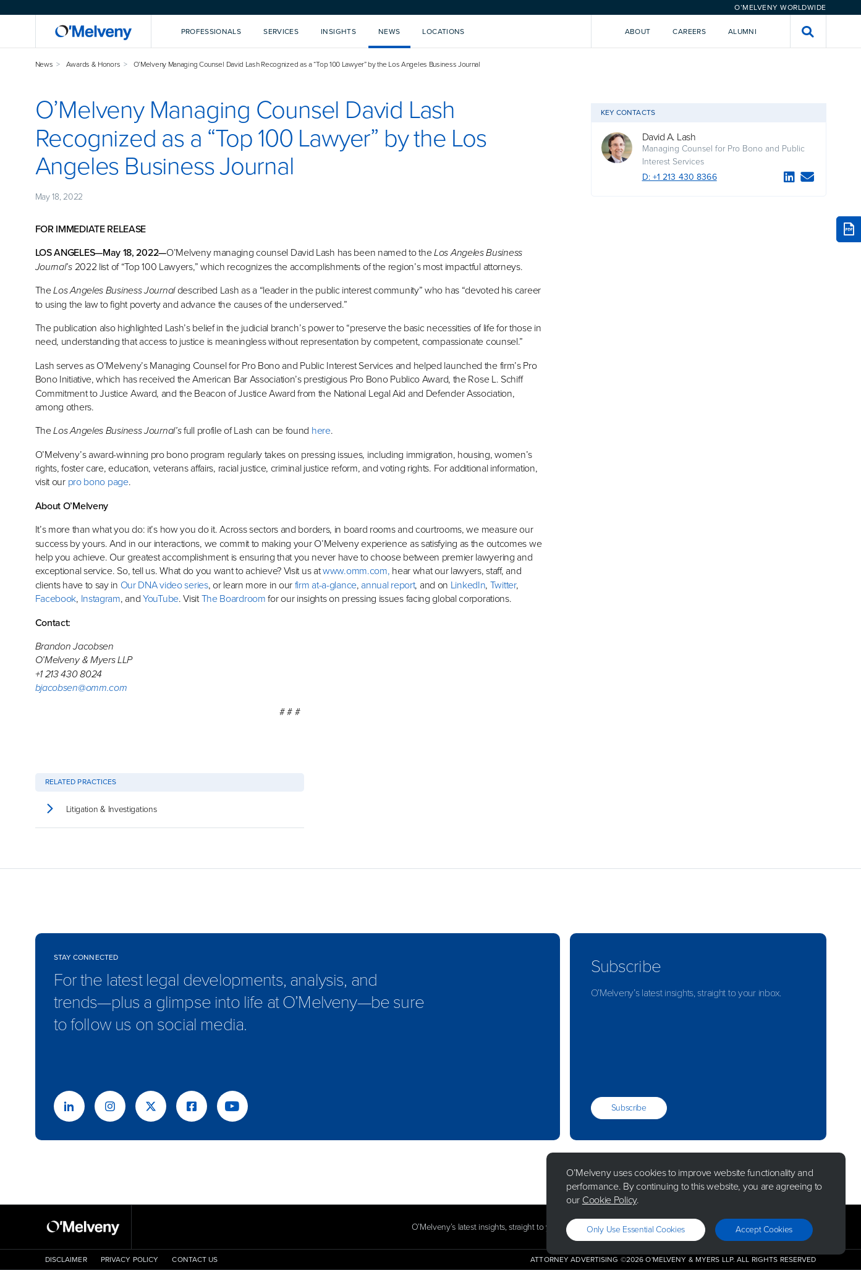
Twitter (502, 585)
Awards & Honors (93, 64)
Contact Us (195, 1259)
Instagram (101, 598)
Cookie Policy (609, 1200)
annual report (388, 585)
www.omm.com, (356, 571)
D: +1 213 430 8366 (679, 177)
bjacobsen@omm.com (81, 687)
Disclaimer (66, 1259)
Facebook (56, 598)
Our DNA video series (164, 585)
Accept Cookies (764, 1229)
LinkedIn (468, 585)
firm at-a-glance (326, 585)
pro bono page (98, 482)
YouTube (161, 598)
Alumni (742, 31)
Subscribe (629, 1107)
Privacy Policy (130, 1259)
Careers (689, 31)
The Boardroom (233, 598)
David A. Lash (669, 137)
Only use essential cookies (636, 1229)
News (44, 64)
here (321, 430)
